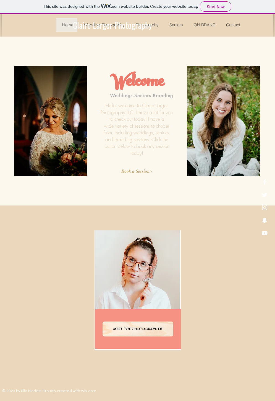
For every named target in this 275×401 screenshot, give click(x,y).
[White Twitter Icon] (264, 194)
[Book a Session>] (137, 171)
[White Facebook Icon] (264, 182)
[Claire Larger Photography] (112, 25)
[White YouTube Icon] (264, 233)
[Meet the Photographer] (138, 329)
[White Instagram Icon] (264, 207)
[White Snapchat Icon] (264, 220)
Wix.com (88, 391)
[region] (138, 290)
